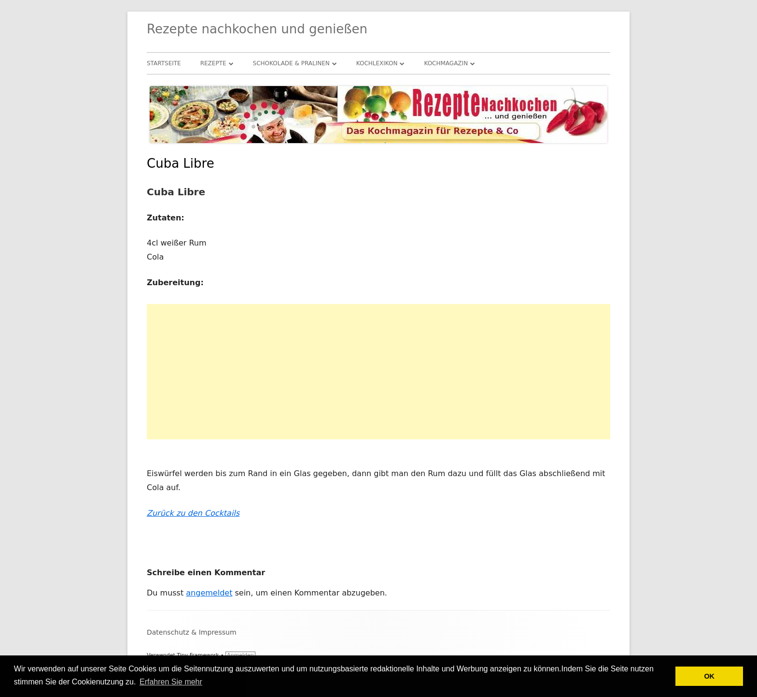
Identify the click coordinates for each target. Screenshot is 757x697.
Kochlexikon (377, 63)
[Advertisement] (378, 371)
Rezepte (213, 63)
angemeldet (209, 592)
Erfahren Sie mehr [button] (171, 682)
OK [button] (709, 676)
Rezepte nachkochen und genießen (257, 29)
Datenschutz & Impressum (192, 632)
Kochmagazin (446, 63)
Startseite (164, 63)
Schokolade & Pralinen (291, 63)
